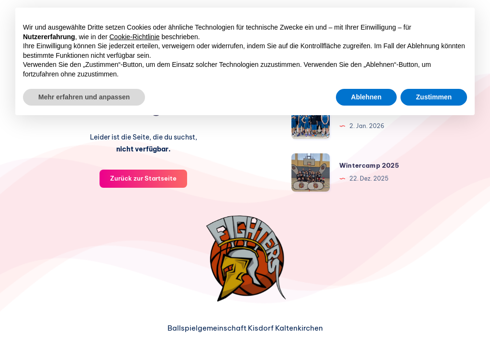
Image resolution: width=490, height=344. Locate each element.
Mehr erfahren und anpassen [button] (84, 97)
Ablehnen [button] (366, 97)
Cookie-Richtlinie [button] (135, 37)
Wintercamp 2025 (369, 165)
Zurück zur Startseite (143, 178)
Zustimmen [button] (434, 97)
